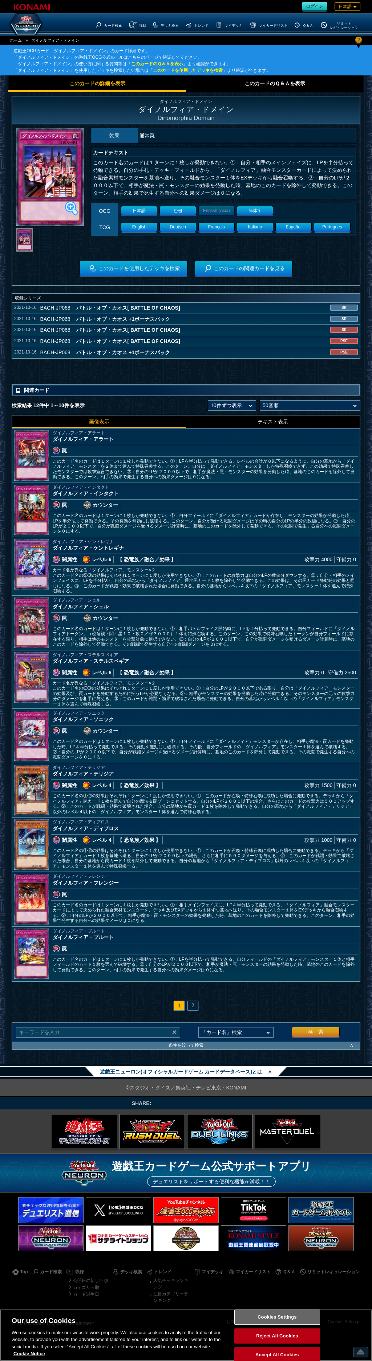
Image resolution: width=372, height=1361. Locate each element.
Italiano (255, 226)
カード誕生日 (86, 1294)
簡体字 (255, 210)
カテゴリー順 (86, 1287)
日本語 (139, 210)
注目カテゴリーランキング (170, 1297)
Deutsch (178, 226)
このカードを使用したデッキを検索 (188, 70)
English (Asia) (216, 210)
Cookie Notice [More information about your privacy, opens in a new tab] (29, 1353)
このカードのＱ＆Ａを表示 (157, 63)
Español (294, 226)
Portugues (332, 226)
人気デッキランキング (170, 1284)
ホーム (16, 40)
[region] (186, 1335)
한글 (178, 210)
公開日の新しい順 (90, 1280)
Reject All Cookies (277, 1336)
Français (216, 226)
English (139, 226)
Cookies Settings (277, 1317)
